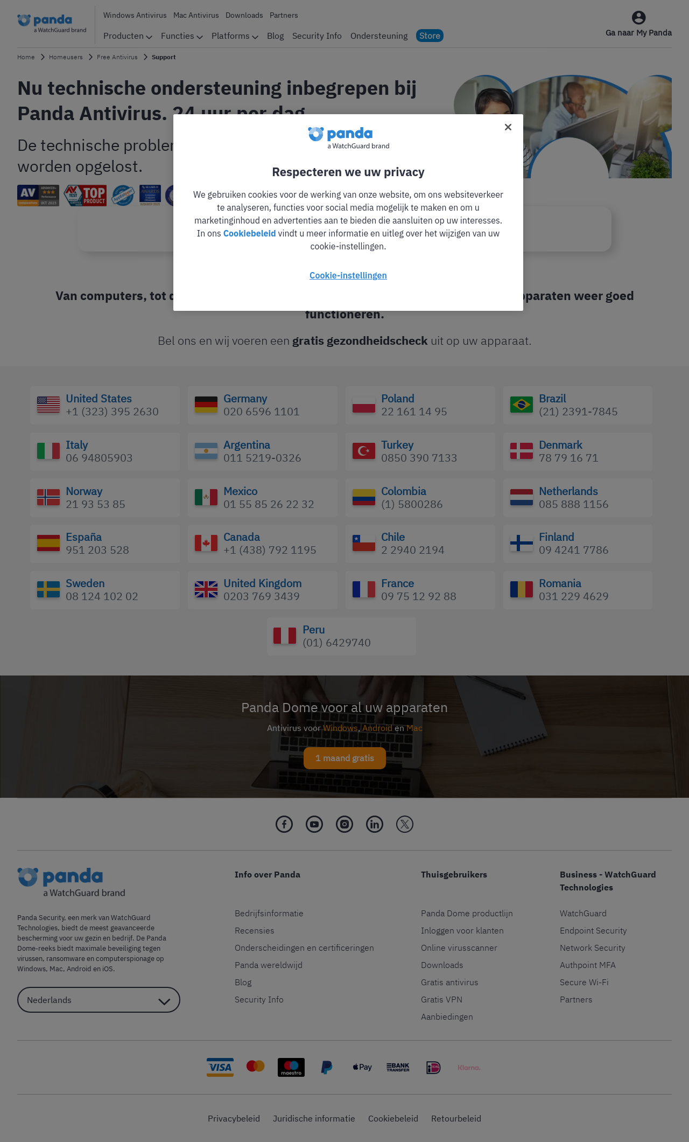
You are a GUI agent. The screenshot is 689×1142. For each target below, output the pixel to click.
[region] (348, 212)
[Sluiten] (508, 127)
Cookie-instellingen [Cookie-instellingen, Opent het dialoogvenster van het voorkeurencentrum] (348, 275)
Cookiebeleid (249, 233)
